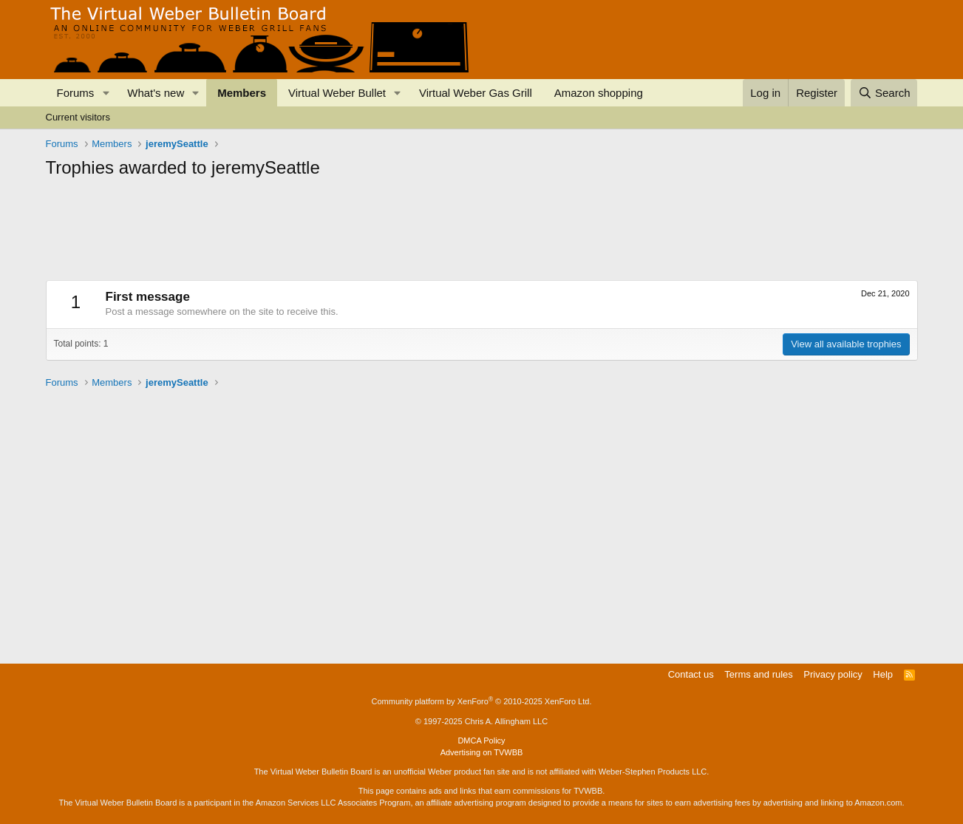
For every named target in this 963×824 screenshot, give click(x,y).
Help (883, 674)
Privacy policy (832, 674)
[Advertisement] (315, 220)
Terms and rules (758, 674)
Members (241, 92)
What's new (155, 92)
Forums (76, 92)
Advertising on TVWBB (481, 752)
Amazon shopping (598, 92)
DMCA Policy (481, 740)
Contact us (691, 674)
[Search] (884, 92)
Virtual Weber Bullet (337, 92)
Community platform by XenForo (482, 701)
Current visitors (78, 117)
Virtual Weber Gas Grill (475, 92)
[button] (105, 92)
